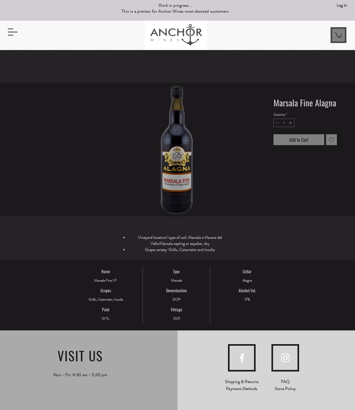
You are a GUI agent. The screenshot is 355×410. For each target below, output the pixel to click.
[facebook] (242, 358)
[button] (12, 32)
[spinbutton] (284, 123)
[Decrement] (277, 123)
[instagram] (285, 358)
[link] (338, 35)
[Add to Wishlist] (331, 139)
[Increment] (291, 123)
